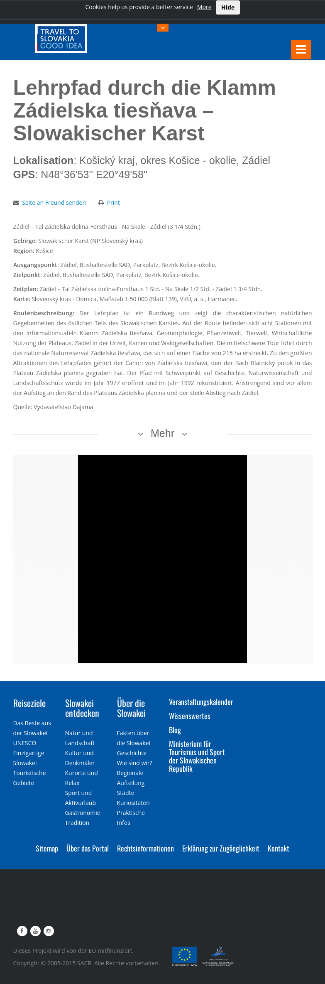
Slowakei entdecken (82, 707)
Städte (125, 793)
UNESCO (25, 743)
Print (113, 202)
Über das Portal (87, 848)
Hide (228, 7)
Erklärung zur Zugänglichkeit (220, 848)
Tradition (77, 823)
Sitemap (47, 848)
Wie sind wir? (134, 763)
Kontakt (278, 848)
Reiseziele (29, 702)
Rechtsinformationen (145, 848)
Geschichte (132, 753)
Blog (175, 729)
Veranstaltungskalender (201, 701)
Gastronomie (82, 813)
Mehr (162, 433)
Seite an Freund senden (54, 202)
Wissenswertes (189, 715)
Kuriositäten (133, 803)
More (204, 7)
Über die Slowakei (131, 707)
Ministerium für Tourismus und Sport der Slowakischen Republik (197, 755)
